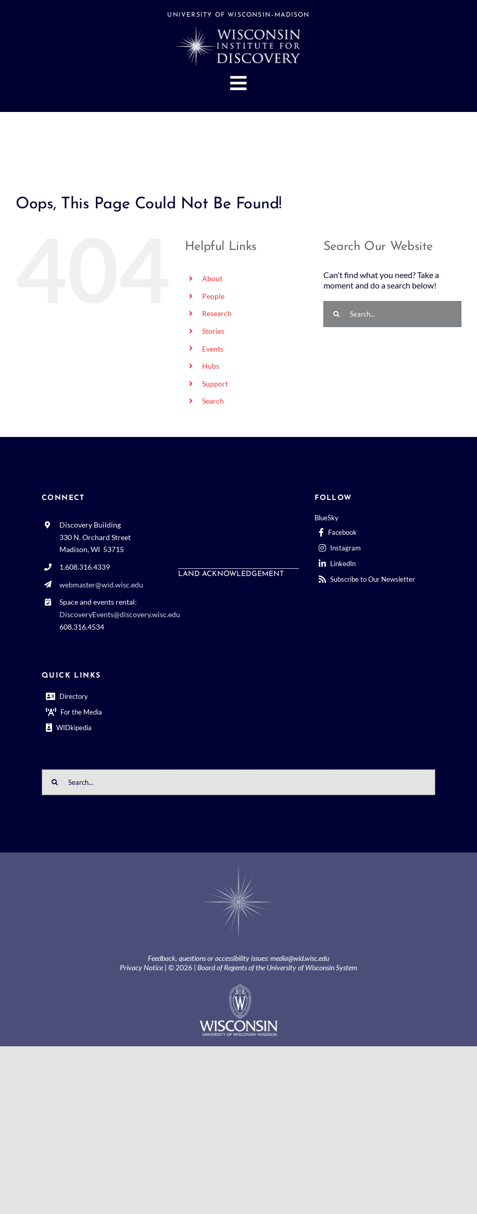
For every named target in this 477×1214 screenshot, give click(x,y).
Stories (213, 331)
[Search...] (392, 314)
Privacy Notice (141, 967)
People (213, 296)
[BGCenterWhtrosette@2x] (238, 867)
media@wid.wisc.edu (299, 958)
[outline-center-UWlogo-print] (238, 988)
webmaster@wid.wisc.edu (101, 584)
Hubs (210, 365)
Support (215, 383)
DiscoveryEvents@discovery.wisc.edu (119, 614)
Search (213, 400)
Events (212, 348)
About (212, 278)
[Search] (336, 314)
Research (217, 313)
